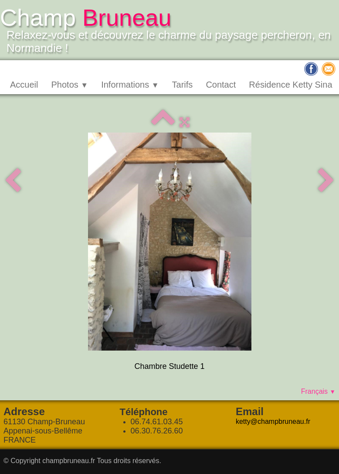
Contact (221, 84)
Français (318, 391)
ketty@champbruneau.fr (273, 421)
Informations (130, 84)
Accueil (24, 84)
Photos (69, 84)
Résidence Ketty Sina (290, 84)
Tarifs (182, 84)
